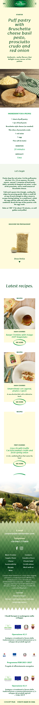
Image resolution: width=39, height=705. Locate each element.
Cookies (19, 593)
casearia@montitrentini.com (19, 533)
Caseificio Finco (28, 558)
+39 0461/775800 (19, 541)
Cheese (10, 561)
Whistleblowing (19, 602)
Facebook (17, 548)
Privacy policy (19, 596)
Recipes (11, 567)
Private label (28, 561)
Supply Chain (10, 558)
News (11, 570)
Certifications (28, 564)
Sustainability (10, 564)
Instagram (21, 548)
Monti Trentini (20, 4)
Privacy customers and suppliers (19, 599)
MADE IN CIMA (29, 702)
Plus (13, 702)
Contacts (28, 555)
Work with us (28, 567)
